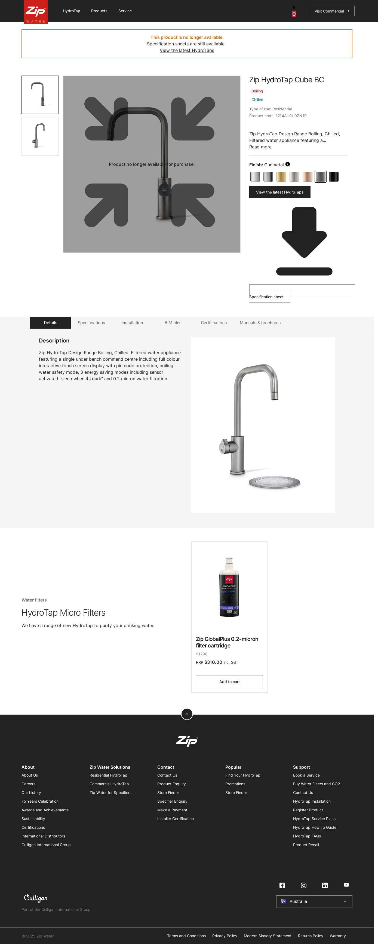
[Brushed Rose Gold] (308, 177)
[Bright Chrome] (255, 177)
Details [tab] (50, 322)
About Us (29, 775)
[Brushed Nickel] (294, 177)
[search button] (287, 164)
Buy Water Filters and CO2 (316, 783)
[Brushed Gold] (281, 177)
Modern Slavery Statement (267, 936)
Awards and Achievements (45, 810)
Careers (28, 783)
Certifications (33, 827)
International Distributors (43, 836)
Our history (31, 792)
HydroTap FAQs (307, 836)
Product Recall (306, 844)
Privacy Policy (224, 936)
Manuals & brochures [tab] (260, 322)
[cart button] (294, 11)
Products (99, 10)
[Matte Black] (334, 177)
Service (125, 10)
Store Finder (168, 792)
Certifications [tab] (214, 322)
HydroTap (71, 10)
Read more (260, 146)
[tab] (40, 95)
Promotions (235, 783)
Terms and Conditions (186, 936)
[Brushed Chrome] (268, 177)
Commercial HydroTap (109, 783)
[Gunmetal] (321, 177)
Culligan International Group (46, 844)
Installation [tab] (132, 322)
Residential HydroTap (108, 775)
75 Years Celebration (40, 801)
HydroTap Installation (312, 801)
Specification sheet (301, 291)
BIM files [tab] (173, 322)
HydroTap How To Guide (314, 827)
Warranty (338, 936)
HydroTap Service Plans (314, 818)
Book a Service (306, 775)
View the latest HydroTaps (187, 50)
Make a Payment (172, 810)
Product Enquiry (171, 783)
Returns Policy (310, 936)
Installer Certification (175, 818)
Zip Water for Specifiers (110, 792)
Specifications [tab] (91, 322)
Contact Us (167, 775)
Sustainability (33, 818)
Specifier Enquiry (172, 801)
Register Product (308, 810)
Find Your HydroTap (242, 775)
